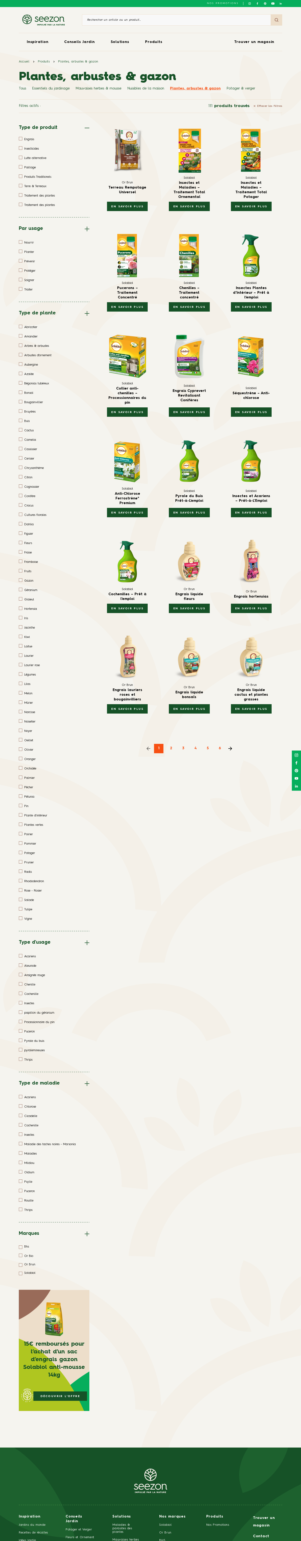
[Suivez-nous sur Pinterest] (265, 3)
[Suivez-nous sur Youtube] (272, 3)
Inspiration (37, 42)
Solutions (120, 42)
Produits (153, 42)
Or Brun (165, 1532)
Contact (261, 1536)
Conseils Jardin (79, 42)
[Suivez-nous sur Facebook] (257, 3)
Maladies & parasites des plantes (122, 1528)
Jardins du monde (32, 1524)
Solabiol (165, 1524)
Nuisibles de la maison (145, 88)
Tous (22, 88)
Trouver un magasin (254, 42)
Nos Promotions (217, 1524)
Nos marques (172, 1516)
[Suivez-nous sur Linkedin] (280, 3)
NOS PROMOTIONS (222, 3)
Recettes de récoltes (33, 1532)
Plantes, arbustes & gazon (78, 61)
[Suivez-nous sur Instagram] (249, 3)
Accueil (24, 61)
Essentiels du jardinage (51, 88)
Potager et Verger (79, 1529)
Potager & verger (240, 88)
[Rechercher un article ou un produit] (176, 20)
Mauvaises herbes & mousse (98, 88)
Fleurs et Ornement (80, 1537)
